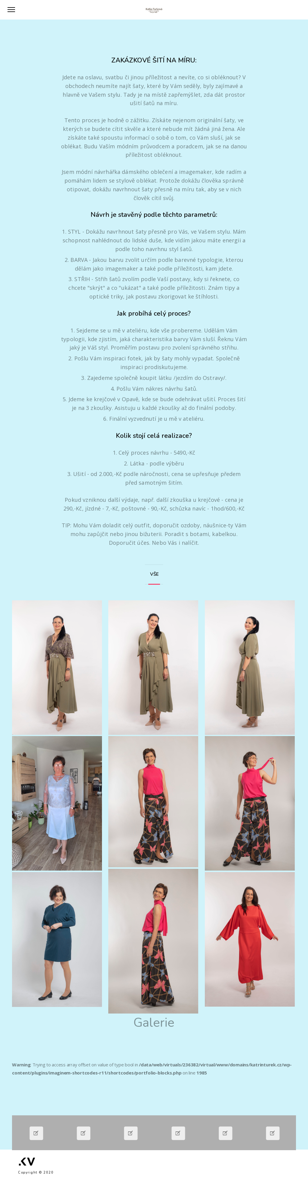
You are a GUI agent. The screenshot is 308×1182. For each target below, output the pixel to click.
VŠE (153, 574)
